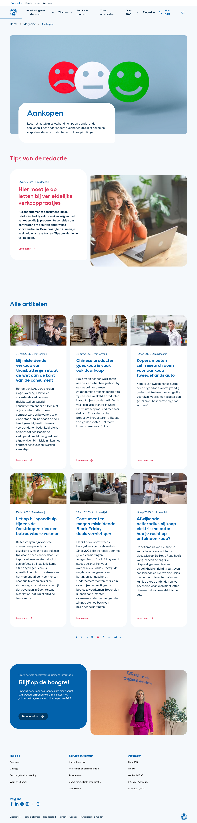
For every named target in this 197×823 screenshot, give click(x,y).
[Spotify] (22, 804)
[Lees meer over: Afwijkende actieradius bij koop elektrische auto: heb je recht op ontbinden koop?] (145, 618)
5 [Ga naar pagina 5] (92, 637)
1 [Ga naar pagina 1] (81, 637)
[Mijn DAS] (166, 6)
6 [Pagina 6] (98, 637)
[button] (33, 716)
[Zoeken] (184, 6)
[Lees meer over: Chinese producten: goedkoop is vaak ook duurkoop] (84, 460)
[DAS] (13, 6)
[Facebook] (11, 804)
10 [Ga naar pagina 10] (115, 637)
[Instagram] (27, 804)
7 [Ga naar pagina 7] (103, 637)
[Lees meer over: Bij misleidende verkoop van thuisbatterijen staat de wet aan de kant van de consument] (24, 460)
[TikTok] (37, 804)
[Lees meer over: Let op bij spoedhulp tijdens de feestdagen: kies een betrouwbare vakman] (24, 618)
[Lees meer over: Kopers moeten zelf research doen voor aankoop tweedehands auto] (145, 460)
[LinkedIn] (16, 804)
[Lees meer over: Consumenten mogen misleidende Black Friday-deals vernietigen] (84, 618)
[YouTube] (32, 804)
